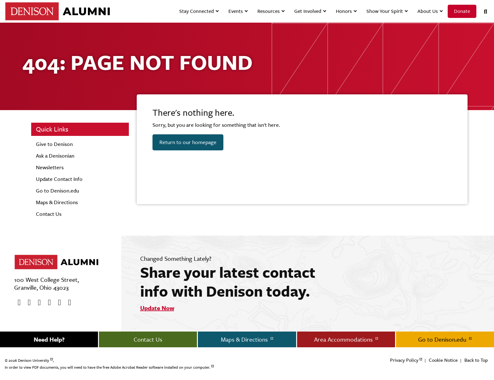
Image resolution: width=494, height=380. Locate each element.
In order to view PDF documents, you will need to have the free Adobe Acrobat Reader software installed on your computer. (107, 367)
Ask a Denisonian (55, 155)
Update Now (157, 308)
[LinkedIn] (67, 303)
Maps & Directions (57, 202)
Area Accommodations (344, 339)
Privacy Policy (404, 360)
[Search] (483, 11)
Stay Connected (196, 11)
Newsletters (50, 167)
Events (235, 11)
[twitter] (27, 303)
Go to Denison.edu (57, 190)
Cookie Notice (443, 360)
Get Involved (307, 11)
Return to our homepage (187, 142)
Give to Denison (54, 144)
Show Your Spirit (384, 11)
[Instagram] (47, 303)
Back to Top (476, 360)
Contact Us (48, 213)
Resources (268, 11)
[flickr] (57, 303)
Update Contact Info (59, 179)
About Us (427, 11)
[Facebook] (17, 303)
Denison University (33, 360)
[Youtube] (37, 303)
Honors (344, 11)
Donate (462, 11)
